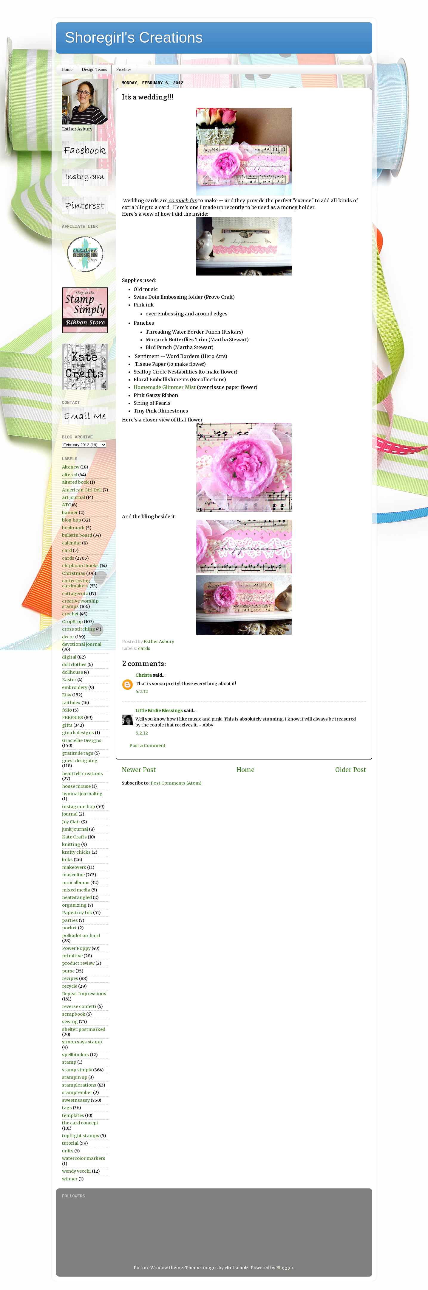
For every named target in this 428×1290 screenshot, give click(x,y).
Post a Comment (147, 745)
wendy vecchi (76, 1171)
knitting (71, 844)
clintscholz (236, 1267)
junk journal (75, 829)
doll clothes (74, 664)
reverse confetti (79, 1006)
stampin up (74, 1077)
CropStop (72, 621)
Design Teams (94, 69)
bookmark (73, 527)
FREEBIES (72, 717)
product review (78, 963)
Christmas (73, 573)
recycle (69, 986)
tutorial (70, 1143)
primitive (72, 955)
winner (70, 1179)
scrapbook (73, 1014)
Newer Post (139, 770)
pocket (69, 927)
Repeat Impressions (84, 993)
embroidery (74, 687)
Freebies (124, 69)
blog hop (71, 520)
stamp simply (77, 1070)
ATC (66, 505)
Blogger (284, 1267)
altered (69, 474)
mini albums (75, 882)
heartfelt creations (82, 773)
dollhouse (72, 672)
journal (70, 814)
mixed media (76, 890)
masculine (73, 874)
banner (70, 512)
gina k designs (78, 732)
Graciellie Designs (81, 740)
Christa (143, 675)
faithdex (71, 702)
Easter (69, 679)
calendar (71, 543)
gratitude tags (77, 753)
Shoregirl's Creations (134, 37)
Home (66, 69)
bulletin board (77, 535)
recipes (70, 978)
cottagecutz (75, 593)
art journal (73, 497)
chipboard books (80, 565)
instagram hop (78, 806)
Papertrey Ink (77, 912)
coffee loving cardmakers (76, 583)
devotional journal (81, 644)
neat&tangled (77, 897)
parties (70, 920)
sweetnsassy (76, 1100)
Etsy (66, 695)
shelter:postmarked (83, 1029)
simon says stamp (82, 1042)
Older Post (350, 770)
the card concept (80, 1123)
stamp (69, 1062)
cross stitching (78, 629)
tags (67, 1107)
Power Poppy (76, 948)
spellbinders (75, 1054)
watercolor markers (83, 1158)
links (67, 859)
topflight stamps (80, 1135)
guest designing (80, 760)
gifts (67, 725)
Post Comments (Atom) (176, 783)
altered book (75, 482)
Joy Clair (71, 821)
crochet (70, 614)
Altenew (70, 467)
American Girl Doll (82, 490)
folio (67, 710)
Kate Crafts (74, 837)
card (67, 550)
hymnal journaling (82, 793)
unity (67, 1151)
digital (69, 657)
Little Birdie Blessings (159, 710)
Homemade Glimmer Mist (165, 387)
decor (68, 636)
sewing (70, 1021)
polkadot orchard (81, 935)
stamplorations (79, 1085)
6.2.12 (141, 691)
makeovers (74, 867)
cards (144, 648)
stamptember (77, 1092)
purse (68, 971)
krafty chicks (76, 852)
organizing (74, 905)
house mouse (76, 786)
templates (73, 1115)
